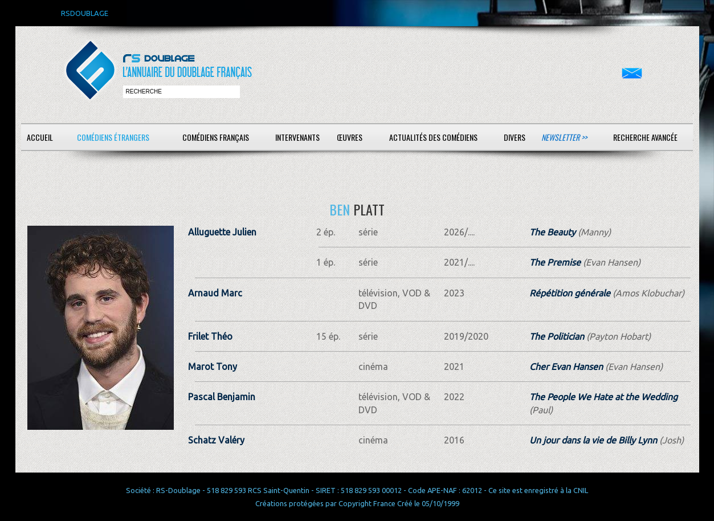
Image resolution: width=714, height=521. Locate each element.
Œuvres (349, 137)
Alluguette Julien (222, 232)
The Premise (555, 262)
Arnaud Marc (215, 293)
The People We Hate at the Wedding (603, 397)
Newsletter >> (564, 137)
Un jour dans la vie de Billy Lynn (593, 440)
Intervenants (297, 137)
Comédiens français (215, 137)
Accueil (40, 137)
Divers (514, 137)
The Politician (556, 336)
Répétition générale (569, 293)
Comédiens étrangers (113, 137)
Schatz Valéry (216, 440)
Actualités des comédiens (433, 137)
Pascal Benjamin (221, 397)
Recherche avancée (645, 137)
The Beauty (552, 232)
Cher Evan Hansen (566, 366)
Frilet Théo (210, 336)
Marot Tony (212, 366)
